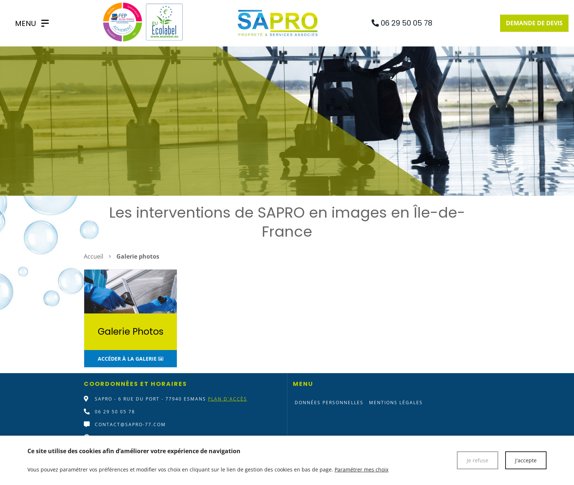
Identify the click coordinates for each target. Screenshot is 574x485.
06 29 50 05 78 (115, 412)
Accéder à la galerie (130, 358)
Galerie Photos (131, 332)
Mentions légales (396, 402)
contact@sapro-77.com (130, 424)
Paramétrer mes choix (361, 469)
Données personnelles (329, 402)
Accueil (93, 256)
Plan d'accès (227, 399)
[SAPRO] (28, 23)
